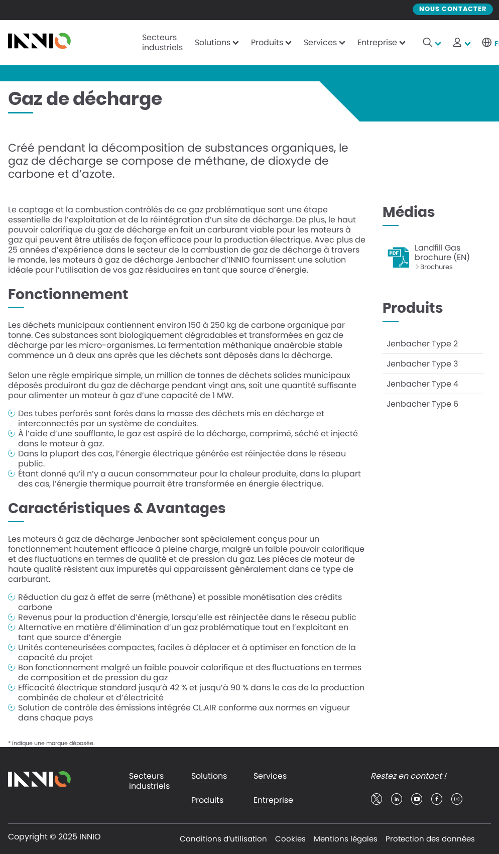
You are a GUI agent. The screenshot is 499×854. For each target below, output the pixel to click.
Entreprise (377, 42)
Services (320, 42)
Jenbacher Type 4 (422, 384)
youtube (417, 799)
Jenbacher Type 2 (422, 343)
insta (457, 799)
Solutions (212, 42)
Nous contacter (452, 9)
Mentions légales (346, 838)
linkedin (397, 799)
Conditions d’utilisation (223, 838)
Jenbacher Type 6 (422, 404)
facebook (437, 799)
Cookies (290, 838)
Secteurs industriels (162, 42)
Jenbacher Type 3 (422, 364)
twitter (376, 799)
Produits (267, 42)
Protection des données (430, 838)
